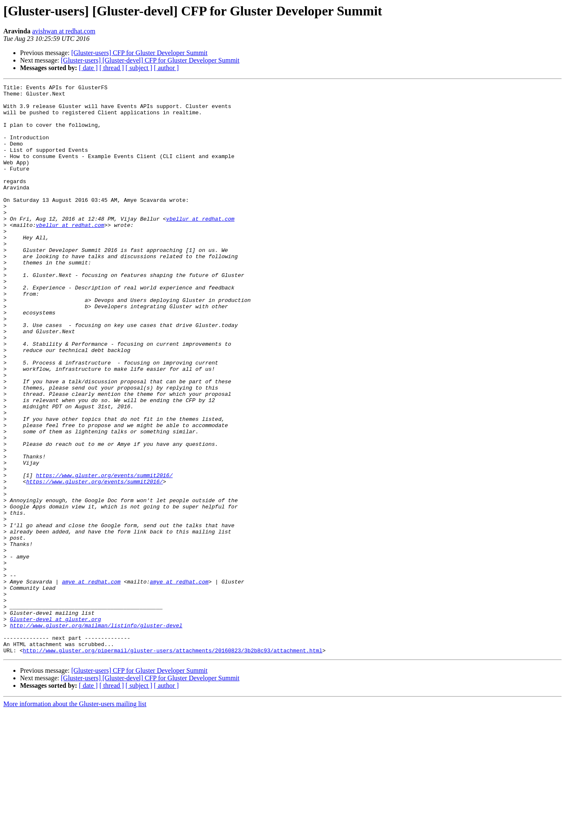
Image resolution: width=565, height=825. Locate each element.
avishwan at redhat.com (64, 31)
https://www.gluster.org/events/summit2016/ (104, 554)
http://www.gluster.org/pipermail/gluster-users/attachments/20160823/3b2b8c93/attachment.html (173, 764)
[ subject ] (139, 67)
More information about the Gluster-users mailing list (74, 817)
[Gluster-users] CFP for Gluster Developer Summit (139, 52)
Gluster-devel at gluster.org (55, 726)
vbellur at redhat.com (200, 246)
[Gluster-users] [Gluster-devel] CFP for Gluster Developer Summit (150, 60)
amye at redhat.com (91, 681)
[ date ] (88, 67)
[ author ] (166, 67)
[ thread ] (111, 67)
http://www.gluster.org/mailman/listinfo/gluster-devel (96, 734)
